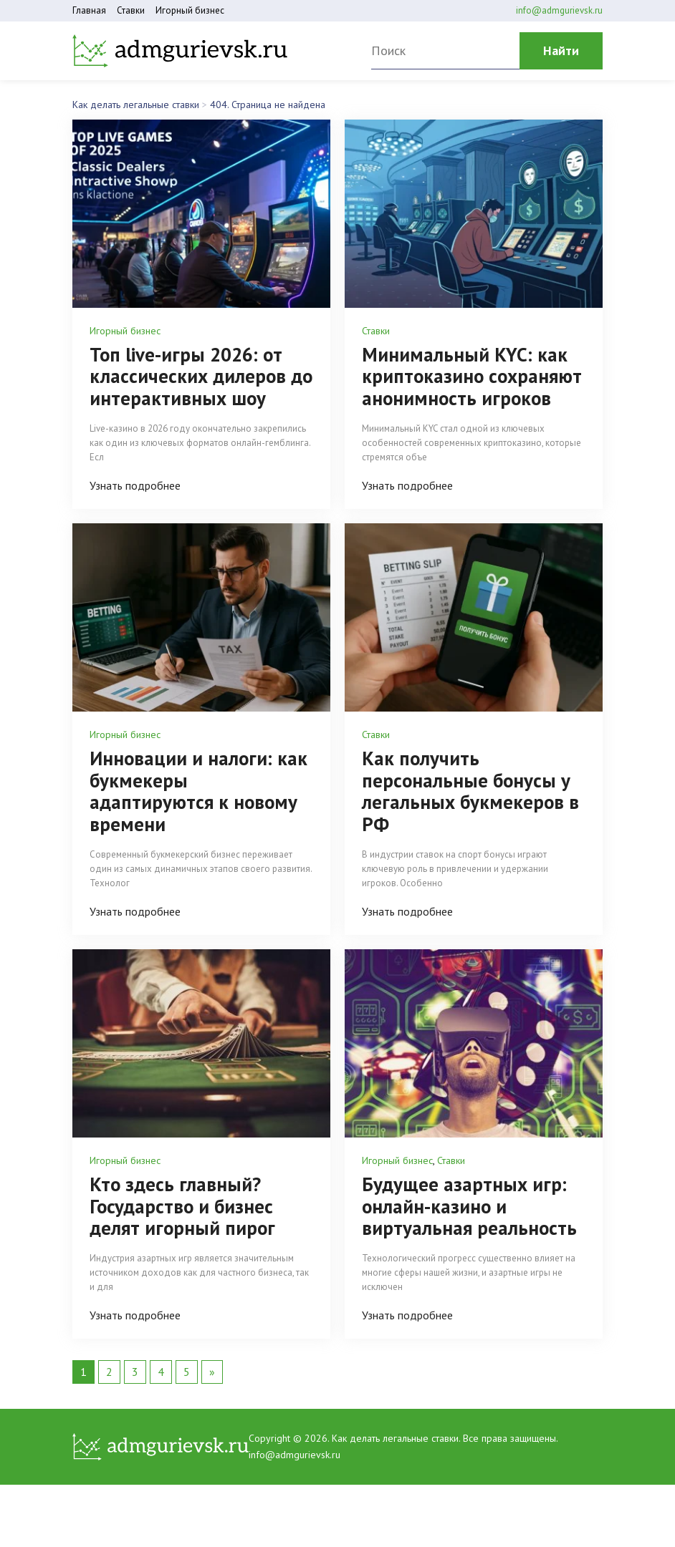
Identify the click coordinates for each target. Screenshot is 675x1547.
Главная (89, 10)
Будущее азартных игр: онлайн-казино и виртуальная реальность (470, 1201)
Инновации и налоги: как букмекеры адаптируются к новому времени (200, 788)
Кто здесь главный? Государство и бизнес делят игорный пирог (183, 1201)
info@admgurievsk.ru (559, 10)
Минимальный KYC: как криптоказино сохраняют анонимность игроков (473, 375)
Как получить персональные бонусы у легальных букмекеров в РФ (471, 788)
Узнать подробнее (135, 484)
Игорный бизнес (189, 10)
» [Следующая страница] (212, 1366)
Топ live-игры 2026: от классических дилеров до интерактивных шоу (192, 375)
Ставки (131, 10)
